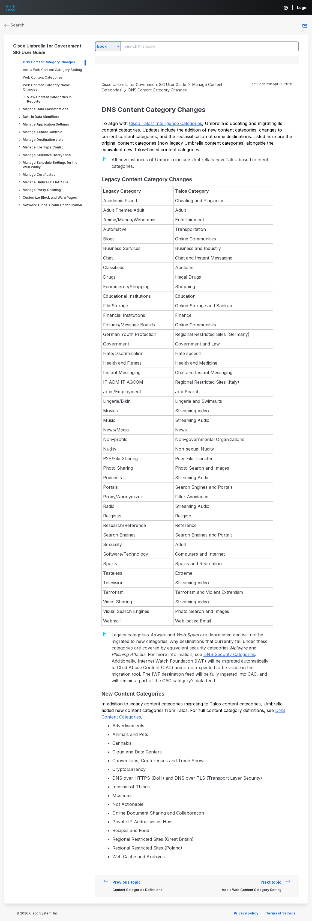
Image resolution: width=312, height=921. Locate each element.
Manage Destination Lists (43, 140)
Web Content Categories (43, 77)
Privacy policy (246, 913)
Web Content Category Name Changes (46, 87)
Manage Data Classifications (45, 109)
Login (302, 7)
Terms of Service (281, 913)
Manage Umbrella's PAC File (45, 182)
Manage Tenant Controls (42, 132)
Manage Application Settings (46, 124)
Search (14, 25)
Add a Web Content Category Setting (52, 70)
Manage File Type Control (43, 147)
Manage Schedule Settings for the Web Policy (50, 164)
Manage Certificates (39, 174)
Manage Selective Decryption (47, 155)
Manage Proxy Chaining (42, 190)
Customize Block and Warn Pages (50, 197)
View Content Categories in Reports (49, 99)
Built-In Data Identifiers (41, 117)
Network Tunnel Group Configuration (52, 205)
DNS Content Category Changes (49, 62)
